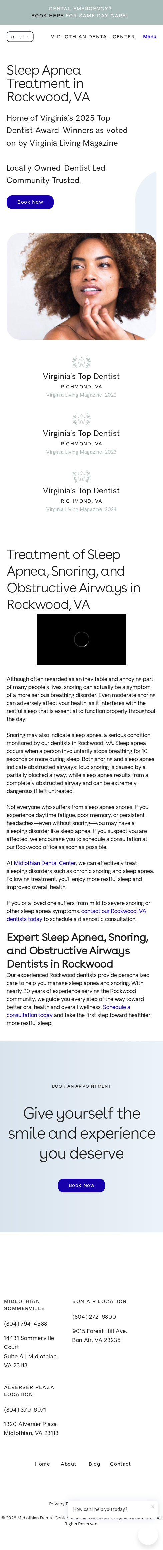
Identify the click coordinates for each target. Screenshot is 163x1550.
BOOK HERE (47, 15)
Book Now (30, 202)
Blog (94, 1464)
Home (42, 1464)
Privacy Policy (63, 1504)
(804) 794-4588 (25, 1324)
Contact (120, 1464)
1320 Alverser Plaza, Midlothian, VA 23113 (31, 1429)
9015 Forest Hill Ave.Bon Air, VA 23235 (99, 1336)
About (68, 1464)
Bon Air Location (99, 1301)
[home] (20, 36)
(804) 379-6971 (25, 1410)
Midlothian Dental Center (92, 36)
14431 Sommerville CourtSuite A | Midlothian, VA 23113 (31, 1352)
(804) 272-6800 (94, 1317)
